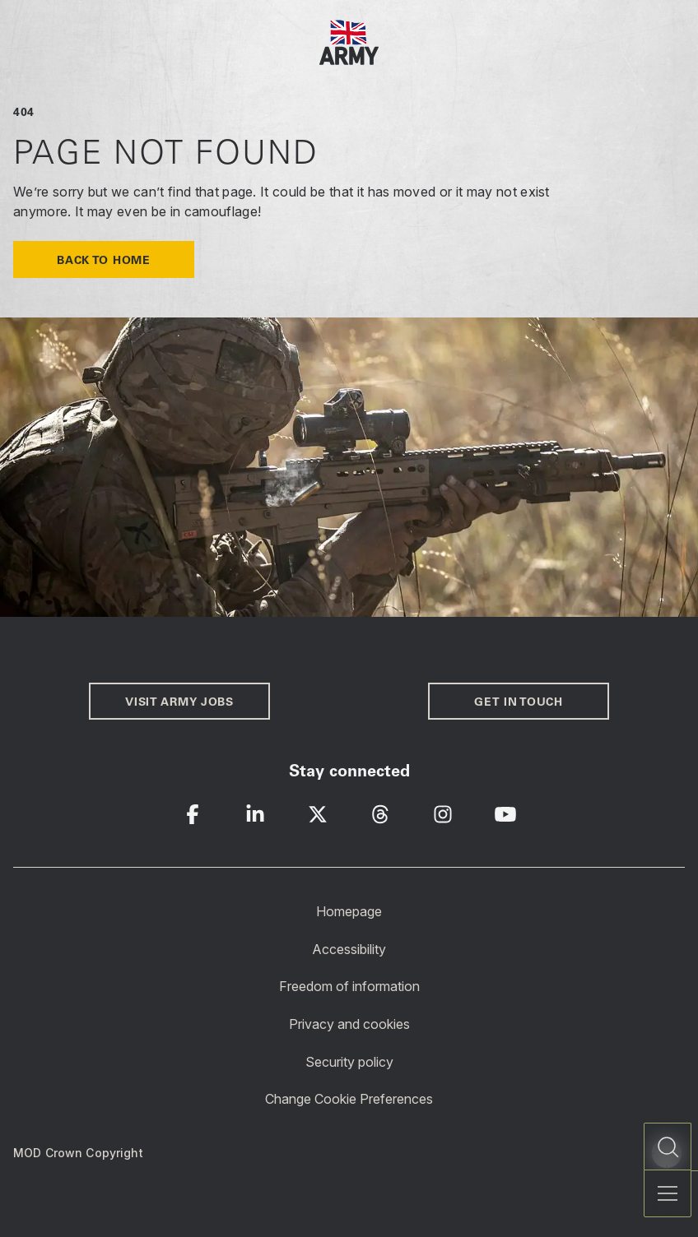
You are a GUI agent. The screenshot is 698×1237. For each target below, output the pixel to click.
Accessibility (349, 948)
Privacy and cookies (349, 1024)
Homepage (349, 911)
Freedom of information (349, 986)
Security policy (349, 1061)
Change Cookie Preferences (349, 1099)
